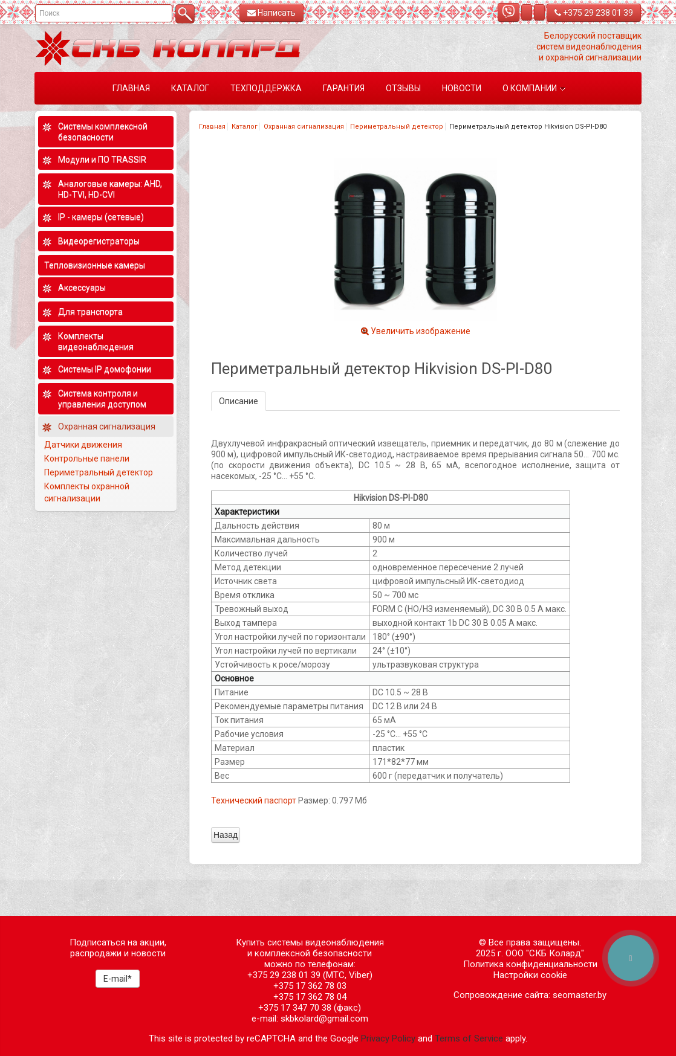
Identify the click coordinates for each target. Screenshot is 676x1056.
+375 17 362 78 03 (309, 985)
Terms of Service (469, 1038)
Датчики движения (83, 444)
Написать (271, 13)
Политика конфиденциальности (530, 964)
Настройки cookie (530, 975)
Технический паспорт (253, 800)
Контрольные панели (86, 458)
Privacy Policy (388, 1038)
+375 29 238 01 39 (593, 13)
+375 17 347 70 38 (294, 1007)
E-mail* (117, 979)
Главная (212, 126)
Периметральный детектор (396, 126)
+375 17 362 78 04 (309, 996)
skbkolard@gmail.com (324, 1018)
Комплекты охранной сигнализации (86, 492)
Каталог (245, 126)
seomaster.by (579, 995)
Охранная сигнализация (304, 126)
